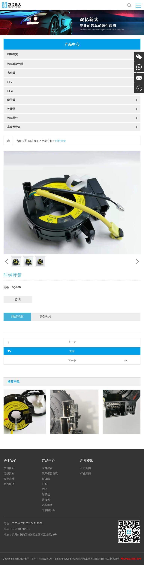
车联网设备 (13, 126)
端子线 (11, 99)
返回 (72, 351)
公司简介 (9, 468)
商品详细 (17, 316)
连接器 (11, 108)
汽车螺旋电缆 (15, 63)
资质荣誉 (9, 478)
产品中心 (47, 140)
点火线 (11, 72)
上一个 (72, 341)
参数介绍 (45, 316)
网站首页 (33, 140)
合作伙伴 (9, 483)
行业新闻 (85, 473)
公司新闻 (85, 468)
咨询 (18, 299)
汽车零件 (12, 117)
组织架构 (9, 473)
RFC (10, 90)
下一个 (72, 360)
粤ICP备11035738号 (131, 558)
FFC (9, 81)
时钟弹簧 (12, 54)
